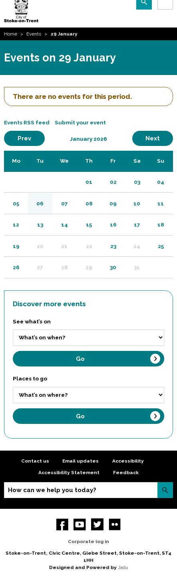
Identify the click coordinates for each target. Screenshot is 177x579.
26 (16, 267)
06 (40, 203)
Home (10, 34)
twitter (97, 524)
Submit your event (80, 122)
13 (40, 224)
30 (113, 267)
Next (159, 138)
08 (89, 203)
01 (89, 182)
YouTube (80, 524)
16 (113, 224)
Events (33, 34)
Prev (31, 138)
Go (80, 358)
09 (113, 203)
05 (16, 203)
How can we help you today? (52, 490)
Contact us (35, 461)
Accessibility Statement (68, 472)
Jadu (123, 567)
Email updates (80, 461)
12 (16, 224)
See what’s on (32, 321)
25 (161, 246)
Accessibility (128, 461)
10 (136, 203)
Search (165, 490)
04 (160, 182)
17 (137, 224)
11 (160, 203)
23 (113, 246)
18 (160, 224)
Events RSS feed (27, 122)
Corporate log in (88, 541)
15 (89, 224)
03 (137, 182)
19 (16, 246)
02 (113, 182)
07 (64, 203)
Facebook (62, 524)
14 (64, 224)
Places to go (30, 378)
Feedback (126, 472)
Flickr (115, 524)
